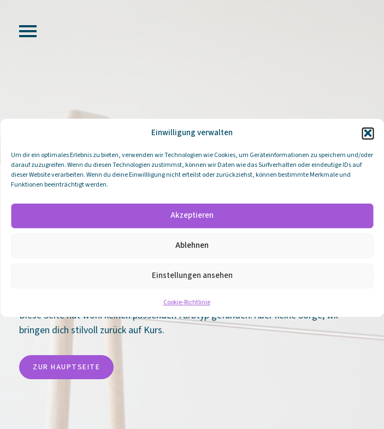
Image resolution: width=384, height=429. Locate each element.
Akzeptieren (192, 219)
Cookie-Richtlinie (186, 306)
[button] (367, 137)
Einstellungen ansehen (192, 280)
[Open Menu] (28, 31)
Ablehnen (192, 250)
